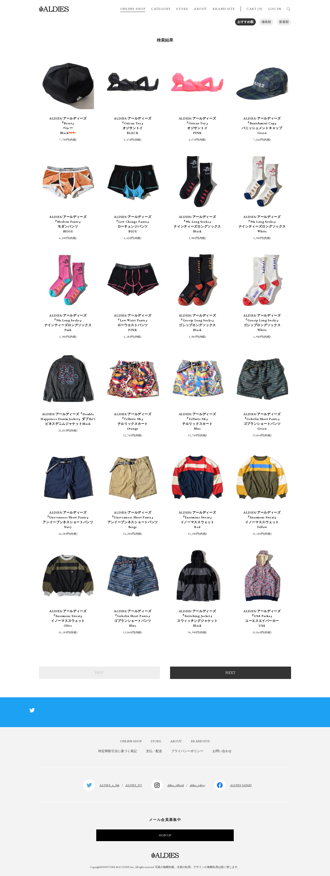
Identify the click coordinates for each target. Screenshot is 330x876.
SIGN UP (165, 835)
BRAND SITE (224, 9)
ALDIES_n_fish (109, 785)
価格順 (266, 22)
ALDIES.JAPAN (240, 785)
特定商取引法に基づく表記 (117, 751)
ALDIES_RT (133, 785)
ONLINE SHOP (132, 9)
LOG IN (274, 9)
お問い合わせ (222, 751)
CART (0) (254, 9)
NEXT (231, 672)
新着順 (284, 22)
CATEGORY (160, 9)
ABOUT (200, 9)
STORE (182, 9)
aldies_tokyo (197, 785)
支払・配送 (154, 751)
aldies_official (175, 785)
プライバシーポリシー (187, 751)
